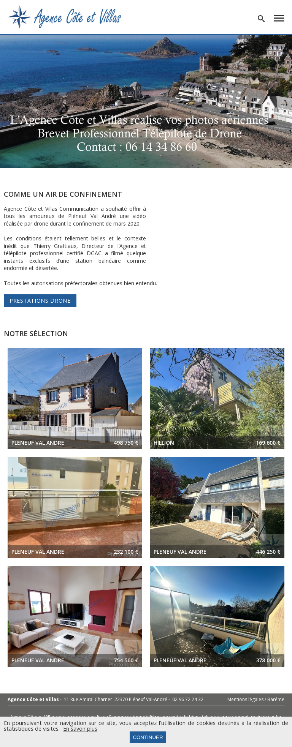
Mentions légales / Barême (255, 699)
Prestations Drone (40, 300)
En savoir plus (80, 728)
